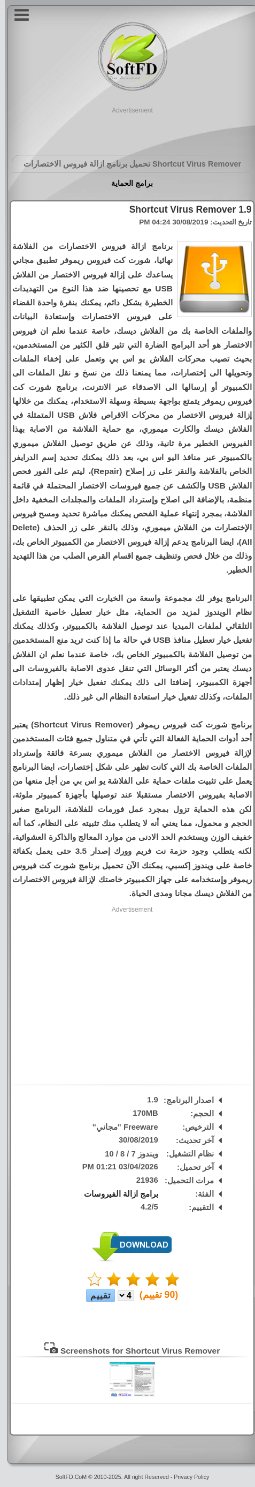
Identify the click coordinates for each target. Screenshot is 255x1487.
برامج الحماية (127, 183)
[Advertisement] (127, 128)
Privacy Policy (186, 1477)
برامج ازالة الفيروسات (116, 1194)
